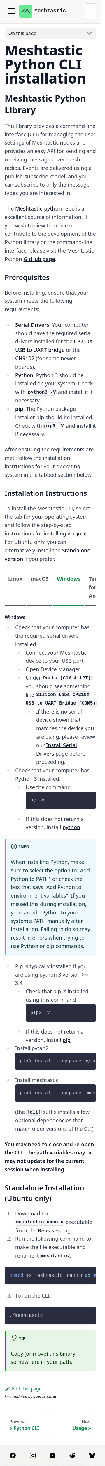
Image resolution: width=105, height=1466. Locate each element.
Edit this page (23, 1388)
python (71, 827)
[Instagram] (32, 1455)
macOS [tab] (40, 578)
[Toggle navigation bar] (11, 11)
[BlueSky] (92, 1455)
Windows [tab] (68, 578)
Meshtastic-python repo (45, 208)
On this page (22, 33)
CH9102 (24, 358)
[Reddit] (72, 1455)
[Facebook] (12, 1455)
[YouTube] (52, 1455)
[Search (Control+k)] (90, 11)
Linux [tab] (15, 578)
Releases (49, 1230)
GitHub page (39, 258)
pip (66, 1040)
